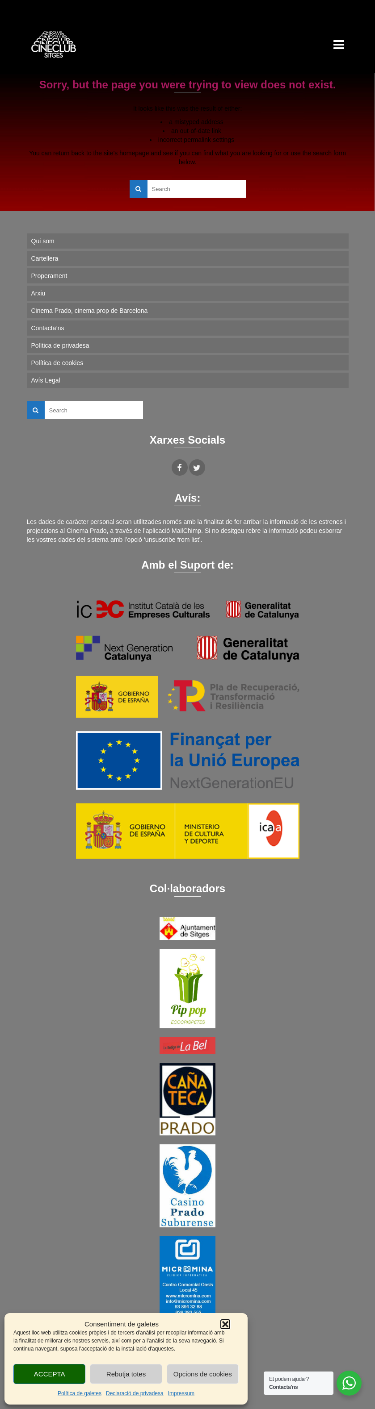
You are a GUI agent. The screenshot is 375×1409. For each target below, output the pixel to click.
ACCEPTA (49, 1374)
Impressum (181, 1393)
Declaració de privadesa (135, 1393)
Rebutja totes (126, 1374)
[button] (225, 1324)
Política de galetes (79, 1393)
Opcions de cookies (202, 1374)
